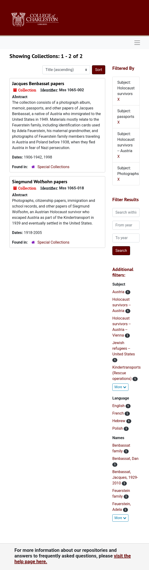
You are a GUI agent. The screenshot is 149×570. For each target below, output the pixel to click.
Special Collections (53, 167)
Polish (118, 428)
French (118, 413)
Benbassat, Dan (125, 458)
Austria (118, 292)
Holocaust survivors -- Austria (121, 305)
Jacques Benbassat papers (38, 83)
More (120, 387)
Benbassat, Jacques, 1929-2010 (125, 477)
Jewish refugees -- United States (123, 348)
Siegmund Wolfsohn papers (39, 182)
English (119, 406)
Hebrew (119, 421)
